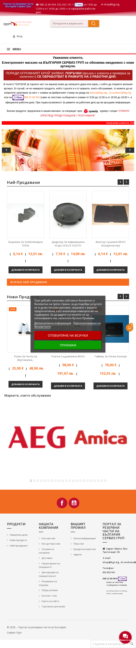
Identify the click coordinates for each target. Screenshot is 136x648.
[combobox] (68, 23)
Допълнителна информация (52, 323)
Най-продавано (18, 545)
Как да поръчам (50, 543)
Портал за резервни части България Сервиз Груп (18, 5)
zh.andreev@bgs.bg (120, 92)
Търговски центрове (53, 606)
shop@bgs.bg (111, 4)
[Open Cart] (129, 328)
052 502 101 (64, 4)
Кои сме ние (48, 538)
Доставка (46, 558)
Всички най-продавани (28, 282)
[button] (12, 150)
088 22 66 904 (47, 4)
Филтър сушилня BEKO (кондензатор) (110, 243)
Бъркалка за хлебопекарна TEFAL (25, 243)
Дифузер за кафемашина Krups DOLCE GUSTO (68, 243)
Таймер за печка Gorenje (110, 356)
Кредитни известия (84, 549)
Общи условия (49, 590)
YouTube (74, 503)
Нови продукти (18, 540)
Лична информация (84, 538)
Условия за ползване (46, 551)
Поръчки (78, 543)
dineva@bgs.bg (98, 92)
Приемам (68, 345)
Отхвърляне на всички (68, 335)
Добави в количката (25, 269)
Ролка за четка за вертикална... (25, 358)
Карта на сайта (50, 601)
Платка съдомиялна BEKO (68, 356)
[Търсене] (113, 644)
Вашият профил (78, 526)
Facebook (62, 503)
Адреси (77, 554)
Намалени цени (18, 534)
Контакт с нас (49, 595)
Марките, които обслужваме (27, 395)
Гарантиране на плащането (49, 565)
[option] (68, 150)
